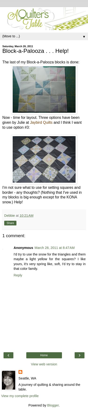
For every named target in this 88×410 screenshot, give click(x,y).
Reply (18, 275)
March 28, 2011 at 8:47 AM (54, 248)
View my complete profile (20, 396)
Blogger (53, 405)
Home (44, 355)
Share (10, 223)
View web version (44, 364)
